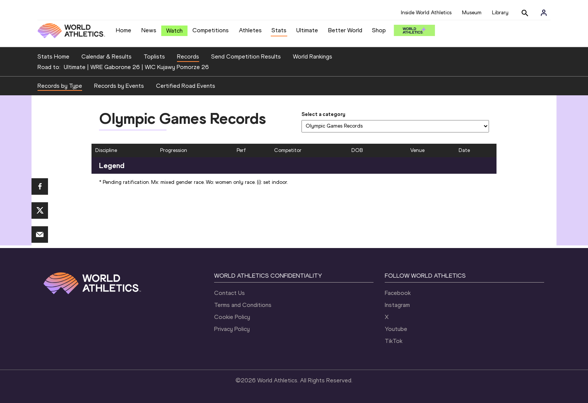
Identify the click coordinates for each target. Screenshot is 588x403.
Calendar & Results (106, 56)
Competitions (210, 30)
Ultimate (307, 30)
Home (123, 30)
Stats (279, 30)
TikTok (393, 340)
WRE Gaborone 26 (115, 67)
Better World (345, 30)
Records (188, 56)
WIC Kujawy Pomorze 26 (177, 67)
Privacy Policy (232, 328)
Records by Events (119, 85)
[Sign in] (543, 13)
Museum (472, 12)
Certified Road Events (185, 85)
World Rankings (312, 56)
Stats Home (53, 56)
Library (500, 12)
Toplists (154, 56)
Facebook (398, 292)
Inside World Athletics (426, 12)
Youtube (396, 328)
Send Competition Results (246, 56)
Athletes (250, 30)
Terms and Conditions (243, 304)
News (148, 30)
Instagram (397, 304)
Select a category (323, 114)
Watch (174, 30)
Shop (379, 30)
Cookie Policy (232, 316)
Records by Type (60, 85)
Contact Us (229, 292)
